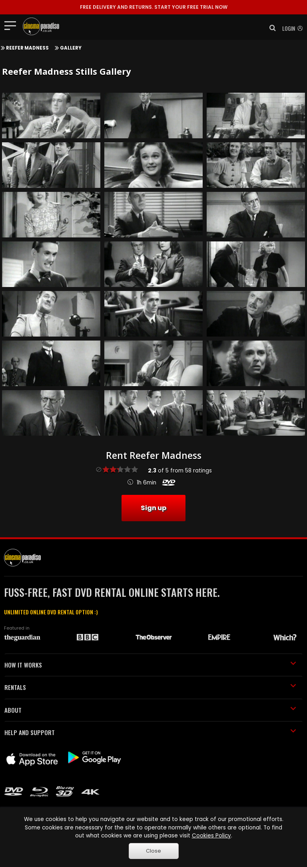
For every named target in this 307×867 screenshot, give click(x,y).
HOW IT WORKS (150, 664)
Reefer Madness (27, 48)
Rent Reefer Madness (153, 455)
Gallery (71, 48)
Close (153, 850)
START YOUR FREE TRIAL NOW (153, 7)
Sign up (153, 507)
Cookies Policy (211, 835)
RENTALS (150, 687)
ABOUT (150, 710)
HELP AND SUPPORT (150, 732)
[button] (270, 28)
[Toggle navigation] (12, 25)
